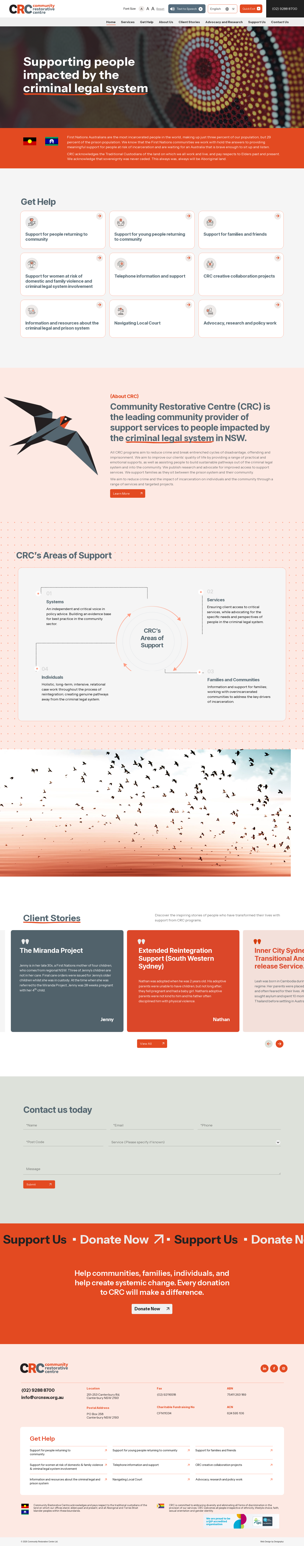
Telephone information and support (149, 276)
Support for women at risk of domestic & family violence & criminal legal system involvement (66, 1467)
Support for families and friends (235, 234)
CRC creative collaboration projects (239, 276)
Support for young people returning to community (145, 1450)
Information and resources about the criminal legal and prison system (62, 325)
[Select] (222, 8)
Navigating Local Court (137, 322)
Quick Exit (249, 8)
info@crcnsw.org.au (42, 1397)
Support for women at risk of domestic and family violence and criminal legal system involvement (59, 281)
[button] (269, 1044)
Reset (160, 9)
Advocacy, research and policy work (240, 322)
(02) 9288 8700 (284, 9)
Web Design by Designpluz (272, 1542)
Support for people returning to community (50, 1452)
